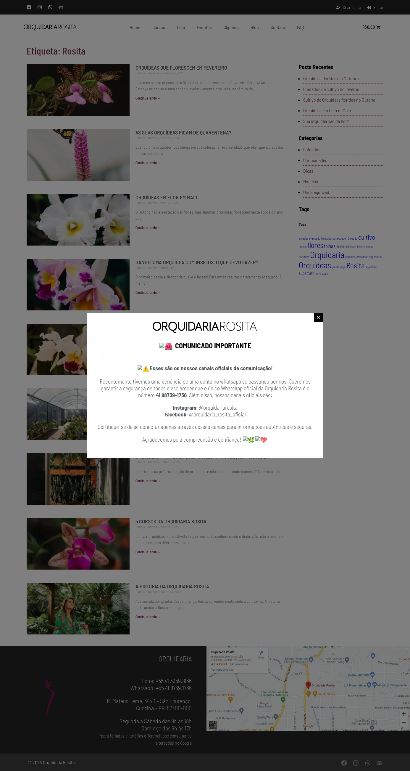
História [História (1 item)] (340, 247)
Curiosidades (315, 160)
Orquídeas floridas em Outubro (331, 78)
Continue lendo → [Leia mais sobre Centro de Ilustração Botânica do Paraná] (148, 422)
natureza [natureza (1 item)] (304, 257)
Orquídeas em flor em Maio (166, 197)
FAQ (300, 27)
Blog (255, 27)
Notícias (310, 181)
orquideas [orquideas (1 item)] (362, 257)
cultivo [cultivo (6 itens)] (366, 237)
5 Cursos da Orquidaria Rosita (170, 521)
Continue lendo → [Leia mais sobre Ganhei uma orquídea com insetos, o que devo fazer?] (148, 292)
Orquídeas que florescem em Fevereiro (181, 67)
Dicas (308, 171)
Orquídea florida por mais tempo (174, 327)
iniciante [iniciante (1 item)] (351, 247)
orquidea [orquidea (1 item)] (350, 257)
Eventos (204, 27)
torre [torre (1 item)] (318, 273)
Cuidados (311, 149)
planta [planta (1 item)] (335, 267)
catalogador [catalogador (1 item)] (339, 238)
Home (135, 27)
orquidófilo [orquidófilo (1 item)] (375, 257)
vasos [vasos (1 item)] (325, 273)
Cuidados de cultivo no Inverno (331, 89)
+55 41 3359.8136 (174, 680)
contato (278, 27)
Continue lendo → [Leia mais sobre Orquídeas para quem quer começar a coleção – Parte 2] (148, 481)
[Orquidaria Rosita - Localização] (308, 688)
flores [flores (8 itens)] (315, 245)
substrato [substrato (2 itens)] (306, 273)
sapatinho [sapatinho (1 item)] (371, 267)
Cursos (158, 27)
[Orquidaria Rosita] (50, 27)
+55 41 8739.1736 (174, 687)
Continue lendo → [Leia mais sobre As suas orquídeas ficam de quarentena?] (148, 163)
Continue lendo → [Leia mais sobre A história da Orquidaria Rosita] (148, 617)
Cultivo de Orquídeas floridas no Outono (339, 99)
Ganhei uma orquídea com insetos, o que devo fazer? (197, 262)
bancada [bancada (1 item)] (326, 238)
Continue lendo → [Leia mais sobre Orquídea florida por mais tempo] (148, 357)
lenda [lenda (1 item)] (369, 247)
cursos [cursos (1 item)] (302, 247)
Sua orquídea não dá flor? (326, 121)
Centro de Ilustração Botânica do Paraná (185, 391)
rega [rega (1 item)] (343, 267)
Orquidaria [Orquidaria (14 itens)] (327, 254)
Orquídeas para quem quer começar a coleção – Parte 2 (200, 456)
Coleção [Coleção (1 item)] (352, 238)
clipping (231, 27)
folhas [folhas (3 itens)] (329, 246)
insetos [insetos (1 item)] (361, 247)
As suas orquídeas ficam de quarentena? (184, 132)
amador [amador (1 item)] (303, 238)
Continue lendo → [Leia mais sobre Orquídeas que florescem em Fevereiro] (148, 98)
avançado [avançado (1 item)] (314, 238)
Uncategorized (316, 192)
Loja (181, 27)
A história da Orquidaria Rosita (172, 586)
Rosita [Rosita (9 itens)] (355, 265)
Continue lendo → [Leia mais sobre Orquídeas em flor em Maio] (148, 227)
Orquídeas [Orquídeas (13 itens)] (315, 265)
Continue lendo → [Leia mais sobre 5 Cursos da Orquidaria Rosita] (148, 552)
